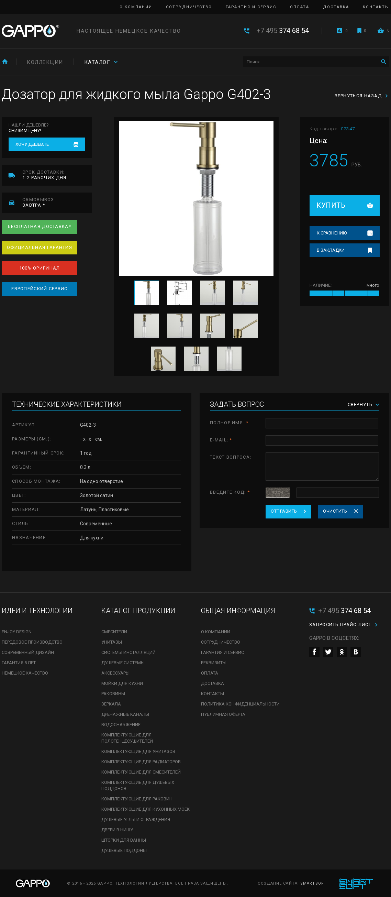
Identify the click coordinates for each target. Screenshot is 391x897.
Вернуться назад (358, 95)
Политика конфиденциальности (240, 704)
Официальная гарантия (39, 247)
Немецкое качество (25, 673)
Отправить (284, 511)
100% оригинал (39, 268)
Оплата (299, 7)
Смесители (114, 631)
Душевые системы (123, 662)
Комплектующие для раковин (136, 798)
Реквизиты (213, 662)
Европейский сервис (39, 288)
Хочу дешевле (32, 144)
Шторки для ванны (123, 840)
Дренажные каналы (125, 714)
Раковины (113, 693)
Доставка (336, 7)
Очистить (335, 511)
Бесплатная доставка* (39, 226)
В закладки (331, 250)
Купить (330, 205)
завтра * (57, 202)
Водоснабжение (121, 724)
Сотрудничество (189, 7)
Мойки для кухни (122, 683)
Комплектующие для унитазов (138, 751)
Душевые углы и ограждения (135, 819)
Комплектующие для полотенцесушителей (127, 738)
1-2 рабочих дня (57, 174)
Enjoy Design (17, 631)
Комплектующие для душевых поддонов (137, 785)
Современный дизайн (28, 652)
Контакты (376, 7)
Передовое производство (32, 642)
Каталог (97, 62)
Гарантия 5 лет (19, 662)
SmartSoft (313, 883)
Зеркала (111, 704)
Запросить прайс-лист (340, 624)
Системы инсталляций (128, 652)
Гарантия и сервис (251, 7)
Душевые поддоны (124, 850)
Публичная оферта (223, 714)
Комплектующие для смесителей (141, 772)
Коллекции (45, 62)
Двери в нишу (117, 829)
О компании (136, 7)
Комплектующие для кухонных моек (145, 809)
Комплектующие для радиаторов (141, 761)
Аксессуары (115, 673)
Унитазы (111, 642)
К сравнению (332, 233)
